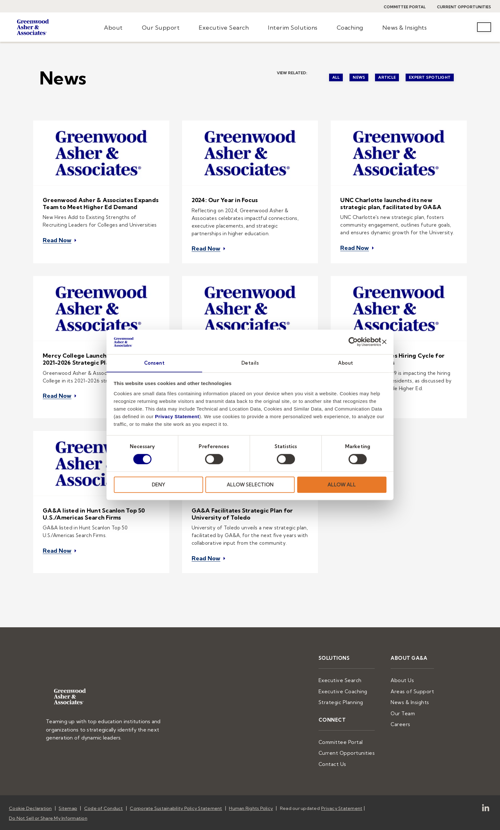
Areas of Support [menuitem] (414, 678)
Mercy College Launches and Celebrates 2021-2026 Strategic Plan (100, 355)
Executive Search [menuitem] (224, 27)
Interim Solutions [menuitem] (293, 27)
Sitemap (68, 791)
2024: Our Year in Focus (225, 200)
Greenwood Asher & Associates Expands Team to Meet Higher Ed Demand (100, 203)
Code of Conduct (103, 791)
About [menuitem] (113, 27)
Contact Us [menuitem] (342, 747)
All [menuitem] (336, 77)
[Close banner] (384, 341)
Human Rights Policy (251, 791)
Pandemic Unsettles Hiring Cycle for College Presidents (392, 355)
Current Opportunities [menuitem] (354, 737)
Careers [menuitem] (404, 709)
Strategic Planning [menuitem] (350, 688)
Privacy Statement (177, 416)
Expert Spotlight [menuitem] (430, 77)
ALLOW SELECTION (250, 485)
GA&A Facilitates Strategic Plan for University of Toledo (242, 506)
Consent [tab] (154, 363)
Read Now (57, 238)
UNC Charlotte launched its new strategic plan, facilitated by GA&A (390, 203)
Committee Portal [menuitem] (349, 727)
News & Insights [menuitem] (404, 27)
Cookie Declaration (30, 791)
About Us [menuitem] (405, 668)
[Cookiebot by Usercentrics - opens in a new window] (353, 341)
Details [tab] (250, 363)
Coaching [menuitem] (350, 27)
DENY (158, 485)
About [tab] (345, 363)
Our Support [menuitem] (161, 27)
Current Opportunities (464, 6)
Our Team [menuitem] (406, 699)
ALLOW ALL (341, 485)
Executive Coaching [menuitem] (351, 678)
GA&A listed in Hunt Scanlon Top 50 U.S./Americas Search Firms (94, 506)
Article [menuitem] (387, 77)
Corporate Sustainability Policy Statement (176, 791)
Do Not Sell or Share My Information (48, 799)
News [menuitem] (359, 77)
